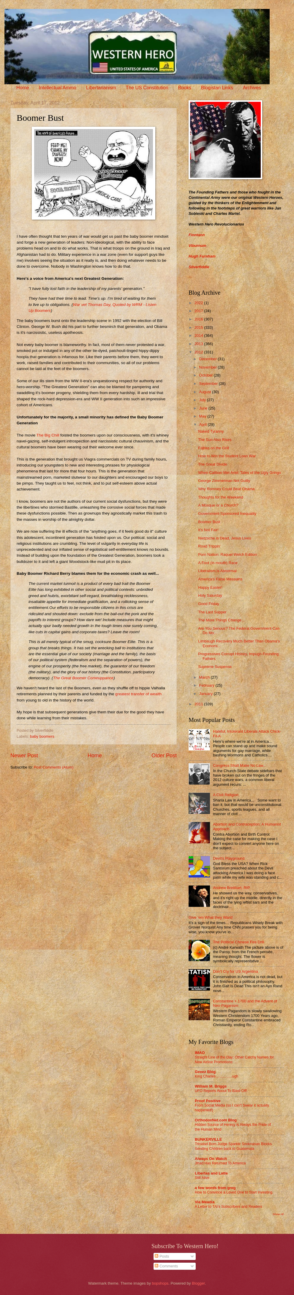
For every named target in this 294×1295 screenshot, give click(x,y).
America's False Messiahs (220, 579)
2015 (199, 327)
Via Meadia (204, 1202)
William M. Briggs (211, 1086)
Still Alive (202, 1178)
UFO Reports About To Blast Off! (221, 1091)
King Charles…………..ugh (216, 1076)
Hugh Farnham (202, 256)
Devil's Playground (228, 858)
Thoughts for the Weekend (220, 497)
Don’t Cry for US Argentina (235, 971)
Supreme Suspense (215, 666)
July (203, 400)
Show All (278, 1214)
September (209, 383)
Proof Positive (208, 1101)
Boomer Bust (209, 522)
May (203, 416)
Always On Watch (211, 1158)
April (203, 424)
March (205, 677)
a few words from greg (215, 1188)
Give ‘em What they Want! (211, 917)
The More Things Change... (221, 620)
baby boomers (42, 736)
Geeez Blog (205, 1071)
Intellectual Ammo (57, 87)
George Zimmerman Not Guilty (224, 480)
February (207, 685)
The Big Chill (48, 435)
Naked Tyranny (211, 431)
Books (184, 87)
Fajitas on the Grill (213, 448)
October (206, 375)
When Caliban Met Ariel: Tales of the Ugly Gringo (239, 472)
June (203, 408)
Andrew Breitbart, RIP (231, 887)
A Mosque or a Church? (218, 505)
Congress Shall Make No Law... (239, 765)
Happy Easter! (210, 587)
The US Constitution (147, 87)
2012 (199, 352)
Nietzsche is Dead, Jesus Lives (224, 538)
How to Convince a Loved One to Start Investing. (234, 1192)
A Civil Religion (225, 795)
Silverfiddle (199, 267)
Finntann (197, 235)
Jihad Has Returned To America (220, 1163)
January (206, 693)
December (208, 359)
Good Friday (208, 604)
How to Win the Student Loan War (227, 456)
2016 (199, 319)
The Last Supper (212, 612)
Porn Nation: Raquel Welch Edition (227, 554)
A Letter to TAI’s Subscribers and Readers (228, 1206)
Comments (166, 1266)
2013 (199, 344)
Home (22, 87)
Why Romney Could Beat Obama (226, 489)
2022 (199, 303)
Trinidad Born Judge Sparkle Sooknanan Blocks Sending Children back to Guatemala (233, 1146)
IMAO (200, 1052)
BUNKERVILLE (208, 1139)
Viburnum (197, 245)
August (205, 392)
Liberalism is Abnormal (217, 571)
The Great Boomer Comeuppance (83, 678)
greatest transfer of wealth (138, 694)
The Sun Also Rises (214, 439)
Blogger (198, 1283)
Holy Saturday (210, 595)
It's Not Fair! (208, 530)
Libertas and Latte (211, 1173)
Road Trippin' (209, 546)
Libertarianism (101, 87)
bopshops (160, 1283)
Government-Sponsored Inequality (227, 513)
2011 (199, 704)
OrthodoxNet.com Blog (216, 1120)
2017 (199, 311)
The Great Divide (212, 464)
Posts (162, 1256)
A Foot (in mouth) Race (217, 563)
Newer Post (24, 755)
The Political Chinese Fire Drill (238, 942)
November (208, 367)
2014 (199, 335)
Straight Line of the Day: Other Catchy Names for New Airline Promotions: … (234, 1059)
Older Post (164, 755)
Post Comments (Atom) (54, 767)
